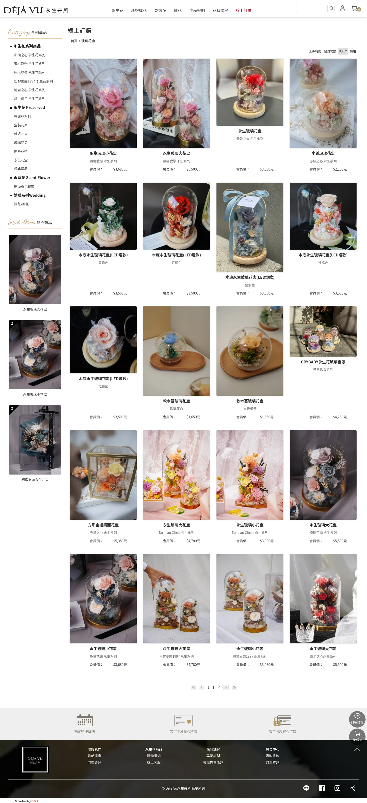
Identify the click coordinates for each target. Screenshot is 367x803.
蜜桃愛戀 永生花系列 (29, 63)
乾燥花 (160, 10)
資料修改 (272, 755)
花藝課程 (220, 10)
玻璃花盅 (21, 142)
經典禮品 (21, 168)
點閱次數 (330, 51)
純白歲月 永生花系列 (29, 98)
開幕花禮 (21, 151)
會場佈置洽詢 (213, 762)
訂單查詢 (272, 762)
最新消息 (94, 755)
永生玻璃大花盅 (35, 309)
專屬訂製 (213, 755)
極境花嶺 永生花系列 (29, 72)
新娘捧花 (139, 10)
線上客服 (154, 762)
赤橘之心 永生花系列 (29, 54)
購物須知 (154, 755)
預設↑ (343, 51)
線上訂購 (243, 10)
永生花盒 (21, 159)
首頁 (74, 40)
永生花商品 (153, 749)
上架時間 (315, 51)
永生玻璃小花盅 (35, 394)
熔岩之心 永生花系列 (29, 89)
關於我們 (94, 749)
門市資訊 (94, 762)
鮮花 (178, 10)
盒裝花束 (21, 125)
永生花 (117, 10)
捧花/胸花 (21, 203)
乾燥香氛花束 (24, 186)
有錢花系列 (22, 116)
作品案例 (197, 10)
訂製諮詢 (357, 718)
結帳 (357, 736)
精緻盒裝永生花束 (35, 479)
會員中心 (272, 749)
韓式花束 (21, 133)
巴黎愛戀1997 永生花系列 (33, 81)
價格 (353, 51)
